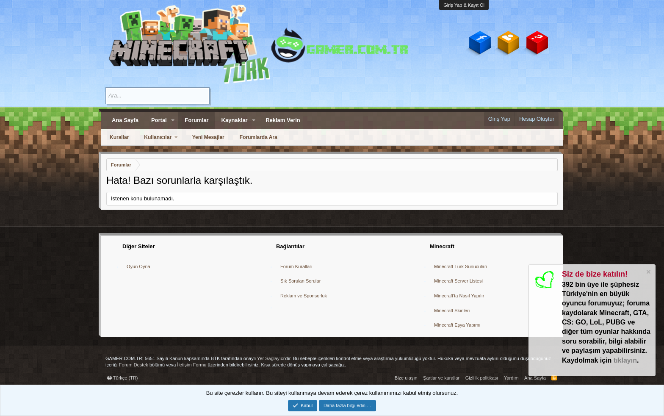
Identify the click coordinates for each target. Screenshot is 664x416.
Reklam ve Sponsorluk (303, 295)
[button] (173, 120)
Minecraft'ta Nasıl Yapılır (459, 295)
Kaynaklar (234, 120)
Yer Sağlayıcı (270, 358)
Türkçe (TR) (122, 377)
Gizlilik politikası (481, 377)
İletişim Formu (191, 364)
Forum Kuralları (296, 266)
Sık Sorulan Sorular (300, 280)
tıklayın (625, 360)
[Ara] (157, 95)
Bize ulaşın (406, 377)
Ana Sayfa (125, 120)
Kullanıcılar (158, 137)
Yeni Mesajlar (208, 137)
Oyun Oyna (138, 266)
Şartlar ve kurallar (441, 377)
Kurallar (119, 137)
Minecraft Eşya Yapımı (457, 324)
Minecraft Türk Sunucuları (460, 266)
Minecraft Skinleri (452, 310)
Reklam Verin (283, 120)
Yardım (511, 377)
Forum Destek (133, 364)
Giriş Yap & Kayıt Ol (463, 5)
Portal (159, 120)
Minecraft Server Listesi (458, 280)
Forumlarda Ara (258, 137)
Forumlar (196, 120)
